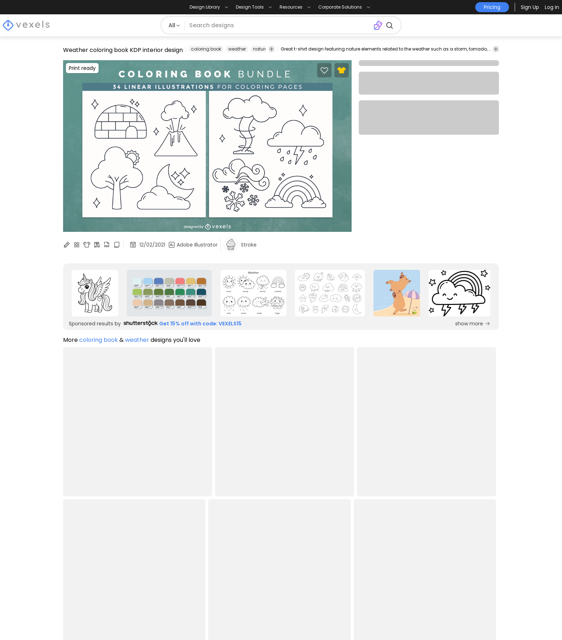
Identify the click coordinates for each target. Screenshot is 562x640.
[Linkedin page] (494, 621)
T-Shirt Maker (343, 565)
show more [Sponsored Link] (472, 323)
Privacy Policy (169, 545)
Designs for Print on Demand (102, 575)
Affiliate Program (260, 535)
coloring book (206, 49)
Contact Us (253, 565)
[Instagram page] (447, 621)
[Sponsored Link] (95, 293)
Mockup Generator (351, 545)
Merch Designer (346, 525)
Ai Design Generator (352, 535)
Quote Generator (349, 575)
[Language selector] (455, 536)
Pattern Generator (350, 585)
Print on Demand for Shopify (102, 595)
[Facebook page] (458, 621)
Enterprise (251, 545)
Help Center (166, 555)
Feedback (251, 575)
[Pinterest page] (470, 621)
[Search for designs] (279, 25)
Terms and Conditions (181, 535)
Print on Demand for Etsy (97, 585)
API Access (252, 555)
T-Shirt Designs (83, 535)
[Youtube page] (482, 621)
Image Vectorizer (348, 555)
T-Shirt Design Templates (98, 555)
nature (260, 49)
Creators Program (262, 525)
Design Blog (79, 525)
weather (237, 49)
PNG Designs (80, 545)
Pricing (159, 525)
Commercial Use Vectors (97, 565)
